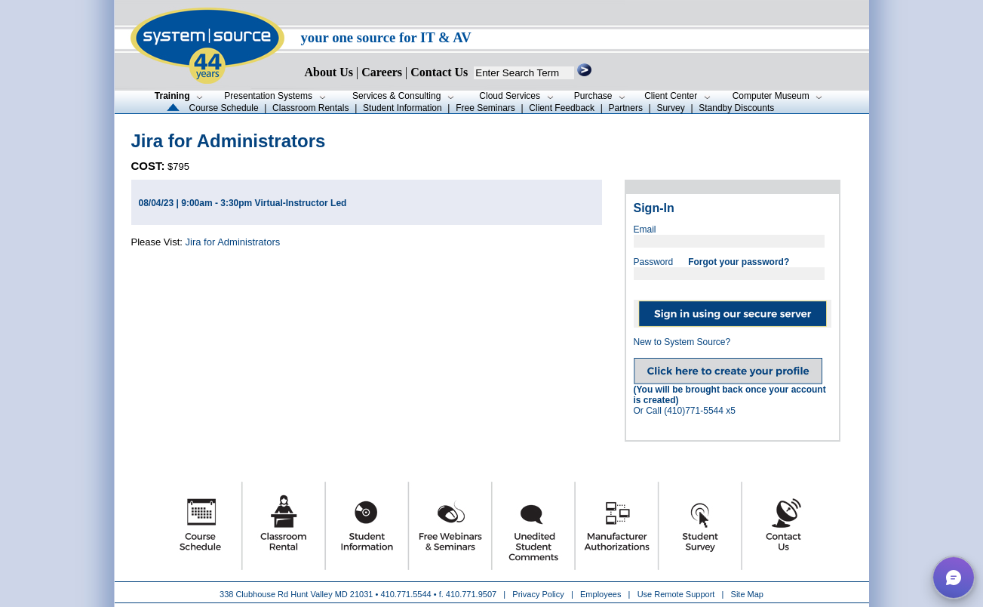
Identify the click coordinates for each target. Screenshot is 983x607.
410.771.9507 (471, 594)
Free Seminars (485, 108)
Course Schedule (224, 108)
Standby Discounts (736, 108)
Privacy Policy (539, 594)
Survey (670, 108)
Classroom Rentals (310, 108)
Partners (626, 108)
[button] (953, 577)
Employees (600, 594)
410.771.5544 (405, 594)
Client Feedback (561, 108)
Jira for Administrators (233, 242)
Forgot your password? (738, 262)
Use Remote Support (676, 594)
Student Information (402, 108)
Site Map (747, 594)
